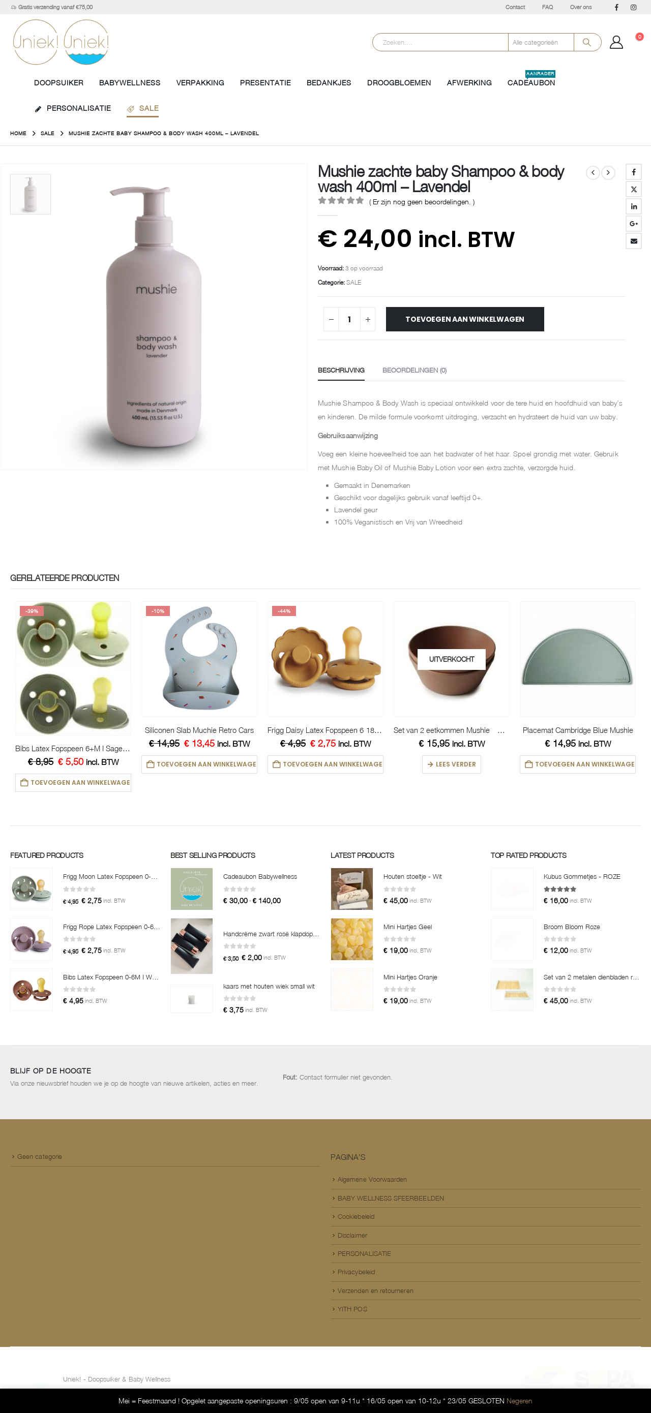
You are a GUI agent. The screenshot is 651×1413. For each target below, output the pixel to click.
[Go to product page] (73, 668)
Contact (515, 7)
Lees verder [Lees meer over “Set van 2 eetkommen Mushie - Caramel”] (456, 764)
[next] (608, 173)
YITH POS (352, 1311)
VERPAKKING (200, 82)
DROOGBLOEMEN (399, 82)
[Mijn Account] (617, 42)
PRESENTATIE (265, 82)
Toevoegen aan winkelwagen (464, 319)
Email (634, 241)
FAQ (547, 7)
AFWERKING (469, 82)
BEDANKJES (329, 82)
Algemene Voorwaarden (372, 1181)
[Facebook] (616, 7)
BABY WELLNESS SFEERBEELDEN (391, 1200)
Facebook (634, 172)
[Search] (587, 42)
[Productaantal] (349, 319)
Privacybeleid (356, 1274)
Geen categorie (39, 1158)
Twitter (634, 189)
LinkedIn (634, 206)
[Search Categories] (541, 42)
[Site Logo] (61, 42)
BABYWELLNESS (130, 82)
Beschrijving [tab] (341, 370)
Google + (634, 224)
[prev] (593, 173)
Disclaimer (352, 1237)
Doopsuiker (58, 82)
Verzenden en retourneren (375, 1292)
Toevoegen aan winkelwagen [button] (81, 782)
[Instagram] (633, 7)
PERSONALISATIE (72, 108)
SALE (143, 108)
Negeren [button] (519, 1400)
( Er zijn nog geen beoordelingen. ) (422, 201)
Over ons (580, 7)
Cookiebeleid (356, 1218)
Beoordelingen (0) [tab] (414, 370)
